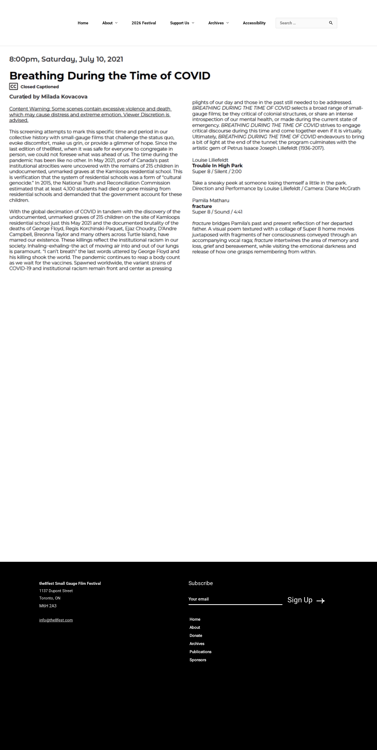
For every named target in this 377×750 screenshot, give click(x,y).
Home (83, 23)
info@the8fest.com (56, 620)
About (107, 23)
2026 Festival (144, 23)
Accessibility (254, 23)
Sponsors (198, 660)
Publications (200, 651)
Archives (216, 23)
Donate (196, 635)
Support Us (179, 23)
